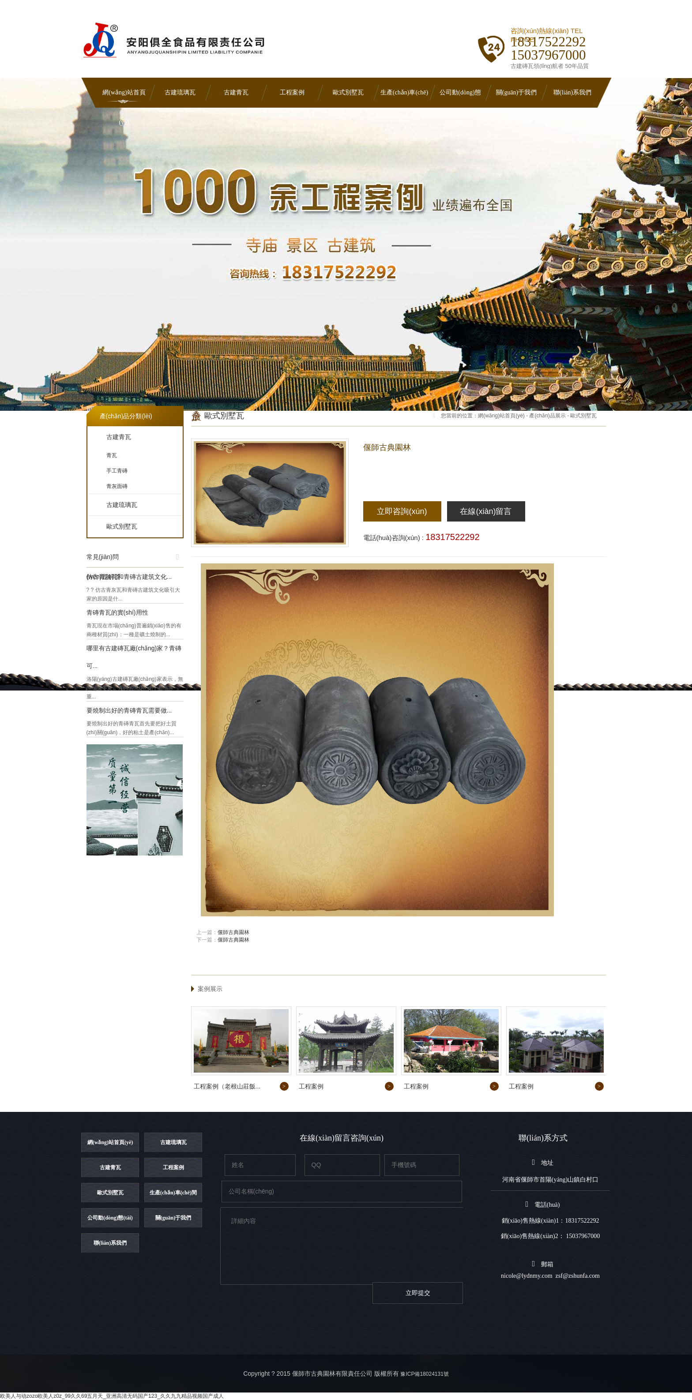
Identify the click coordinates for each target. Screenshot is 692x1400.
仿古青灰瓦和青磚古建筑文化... (129, 576)
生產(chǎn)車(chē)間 (404, 98)
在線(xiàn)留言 (485, 511)
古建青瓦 (236, 92)
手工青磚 (117, 471)
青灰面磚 (117, 486)
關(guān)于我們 (516, 92)
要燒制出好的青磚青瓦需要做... (129, 710)
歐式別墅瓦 (348, 92)
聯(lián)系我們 (572, 92)
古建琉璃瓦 (180, 92)
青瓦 (111, 455)
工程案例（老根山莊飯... (227, 1086)
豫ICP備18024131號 (424, 1374)
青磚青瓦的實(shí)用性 (117, 612)
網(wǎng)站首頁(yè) (123, 98)
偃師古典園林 (233, 932)
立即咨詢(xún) (402, 511)
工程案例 (292, 92)
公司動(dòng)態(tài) (460, 98)
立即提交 (418, 1293)
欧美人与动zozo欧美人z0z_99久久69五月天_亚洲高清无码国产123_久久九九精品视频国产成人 (112, 1396)
